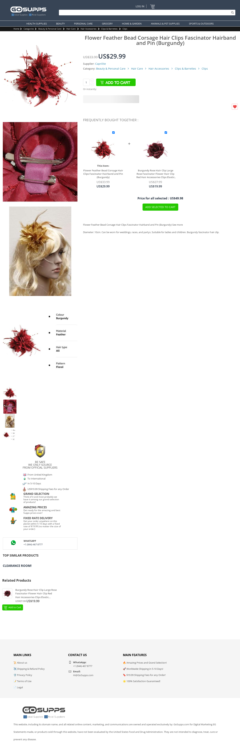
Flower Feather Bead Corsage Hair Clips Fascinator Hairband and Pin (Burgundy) (103, 174)
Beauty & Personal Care (49, 28)
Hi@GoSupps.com (83, 675)
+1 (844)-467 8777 (33, 544)
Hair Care (71, 28)
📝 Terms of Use (22, 681)
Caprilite (100, 63)
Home (16, 28)
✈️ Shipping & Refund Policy (29, 668)
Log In (140, 6)
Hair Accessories (88, 28)
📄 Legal (18, 687)
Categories (29, 28)
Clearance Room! (17, 566)
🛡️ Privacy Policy (22, 675)
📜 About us (20, 662)
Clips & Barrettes (109, 28)
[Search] (146, 12)
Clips (125, 28)
